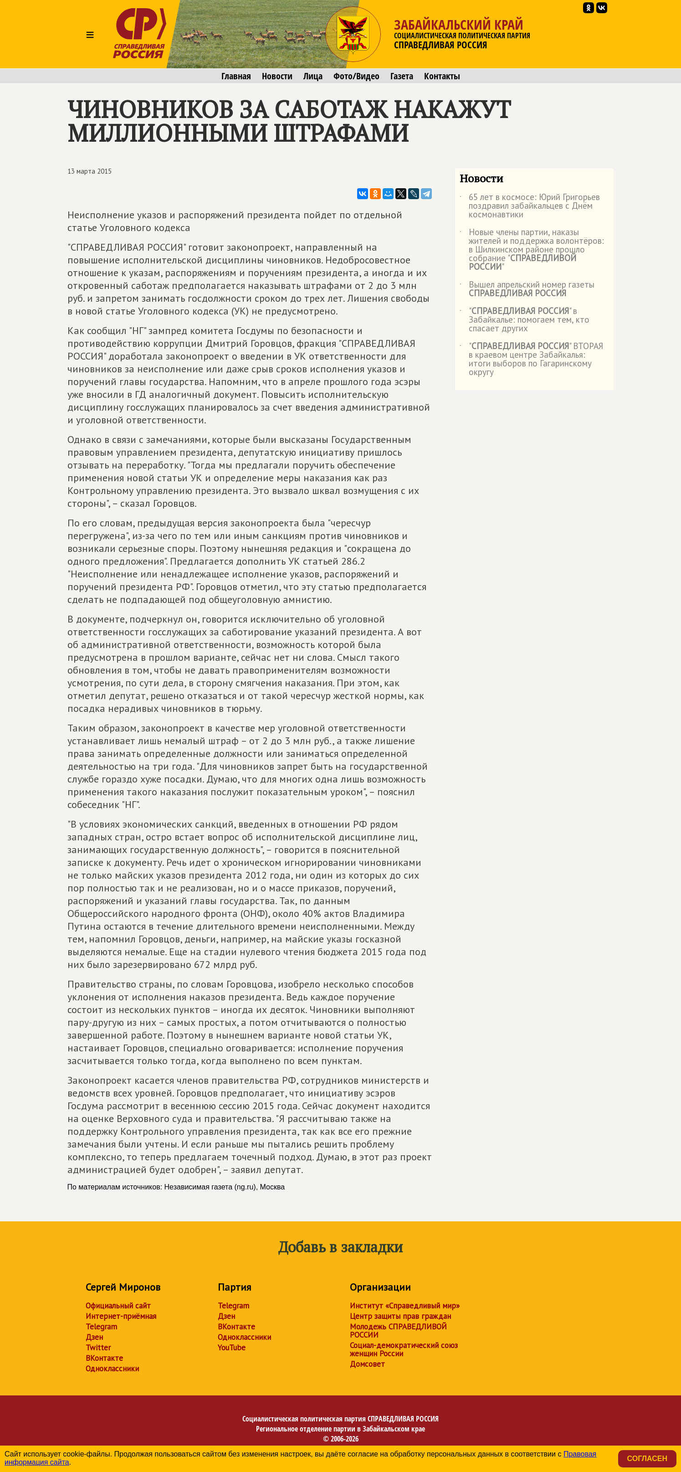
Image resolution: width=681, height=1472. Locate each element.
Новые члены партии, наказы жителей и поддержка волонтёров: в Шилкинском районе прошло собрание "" (532, 250)
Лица (313, 76)
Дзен (94, 1337)
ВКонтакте (104, 1358)
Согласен (647, 1458)
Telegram (101, 1327)
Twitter (98, 1347)
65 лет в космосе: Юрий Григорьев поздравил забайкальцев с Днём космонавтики (530, 206)
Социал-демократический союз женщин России (404, 1349)
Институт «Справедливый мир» (405, 1306)
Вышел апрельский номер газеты (527, 289)
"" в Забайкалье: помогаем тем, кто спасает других (524, 320)
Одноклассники (112, 1368)
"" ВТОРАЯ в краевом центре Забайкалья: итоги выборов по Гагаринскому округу (531, 359)
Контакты (442, 76)
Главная (236, 76)
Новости (277, 76)
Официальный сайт (118, 1306)
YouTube (232, 1347)
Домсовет (367, 1364)
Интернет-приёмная (121, 1316)
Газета (401, 76)
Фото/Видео (356, 76)
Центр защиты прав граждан (400, 1316)
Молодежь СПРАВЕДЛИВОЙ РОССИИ (398, 1331)
